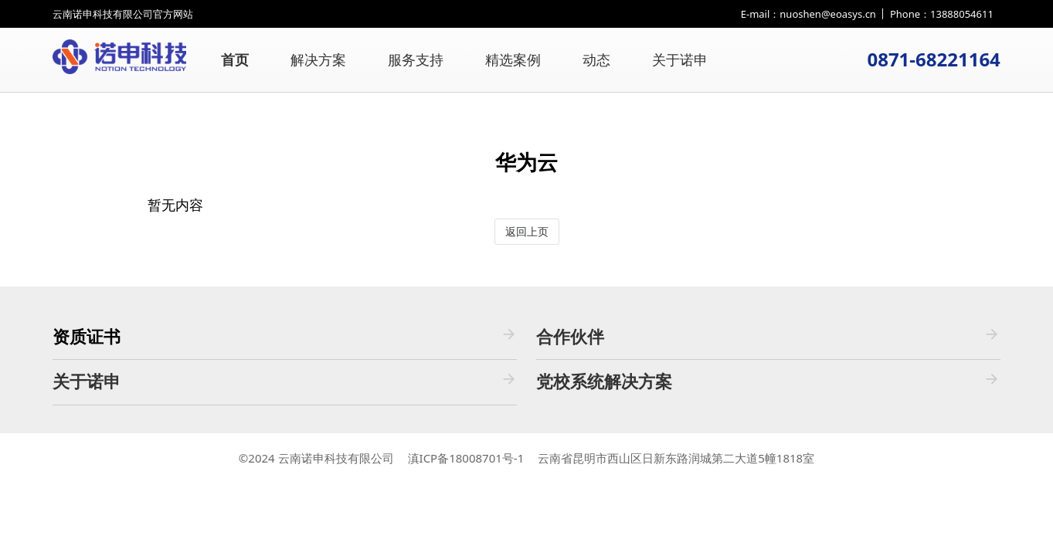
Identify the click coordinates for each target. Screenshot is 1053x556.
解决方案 (318, 59)
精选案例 (513, 59)
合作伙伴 (768, 336)
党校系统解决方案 (768, 381)
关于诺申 (680, 59)
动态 (596, 59)
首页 (235, 59)
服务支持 (415, 59)
